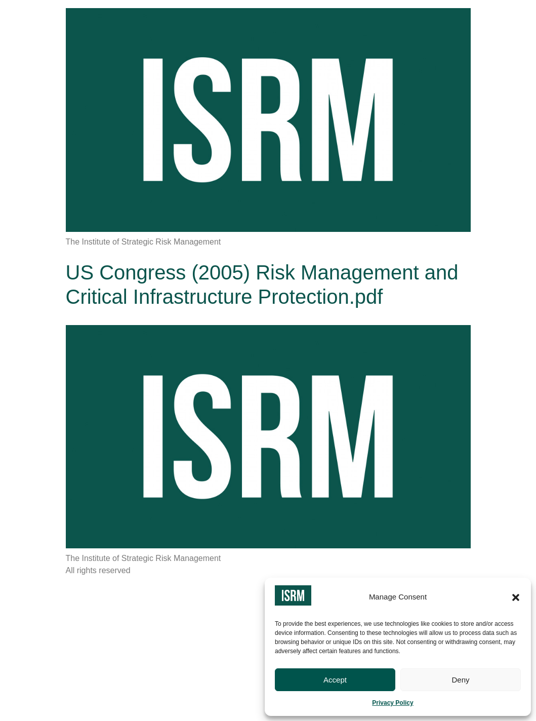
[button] (516, 597)
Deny (460, 679)
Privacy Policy (392, 702)
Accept (335, 679)
